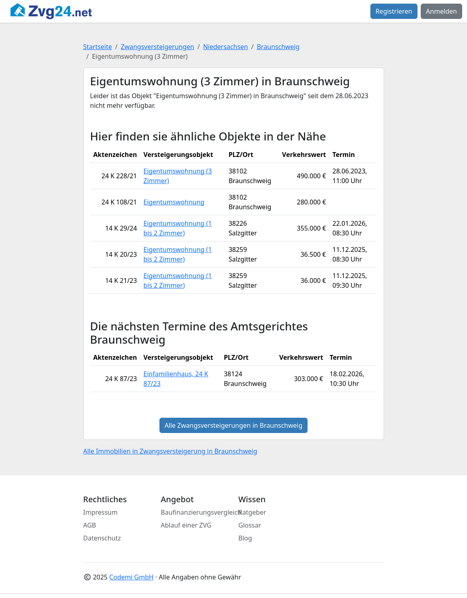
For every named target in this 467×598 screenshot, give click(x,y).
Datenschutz (102, 538)
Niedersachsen (225, 46)
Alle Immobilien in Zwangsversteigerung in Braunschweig (170, 451)
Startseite (97, 46)
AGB (89, 525)
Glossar (249, 525)
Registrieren (394, 11)
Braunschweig (278, 46)
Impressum (100, 512)
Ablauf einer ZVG (186, 525)
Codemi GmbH (131, 577)
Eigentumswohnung (174, 202)
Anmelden (441, 11)
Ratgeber (252, 512)
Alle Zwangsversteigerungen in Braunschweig (234, 425)
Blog (245, 538)
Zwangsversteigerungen (157, 46)
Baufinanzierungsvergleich (201, 512)
